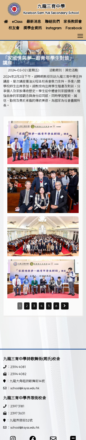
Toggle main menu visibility (81, 34)
